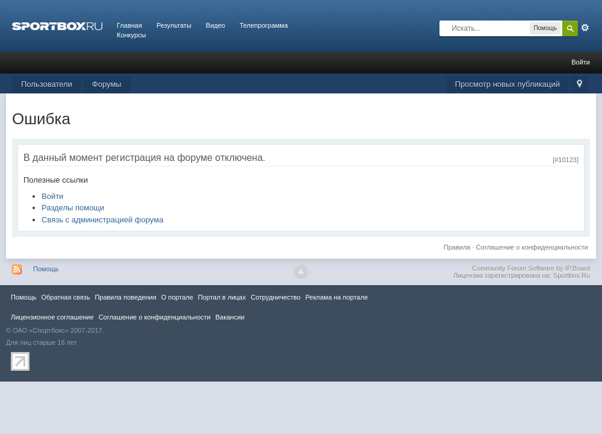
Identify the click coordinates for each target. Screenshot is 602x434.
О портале (177, 297)
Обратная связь (65, 297)
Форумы (107, 84)
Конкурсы (131, 35)
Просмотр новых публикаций (507, 84)
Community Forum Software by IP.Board (531, 268)
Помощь (46, 268)
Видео (215, 25)
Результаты (174, 25)
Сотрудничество (275, 297)
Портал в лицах (222, 297)
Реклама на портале (336, 297)
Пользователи (46, 84)
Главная (129, 25)
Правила (457, 247)
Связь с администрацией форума (102, 219)
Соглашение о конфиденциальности (532, 247)
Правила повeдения (125, 297)
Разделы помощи (73, 207)
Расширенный (585, 28)
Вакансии (230, 317)
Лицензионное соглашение (52, 317)
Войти (580, 62)
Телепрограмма (264, 25)
